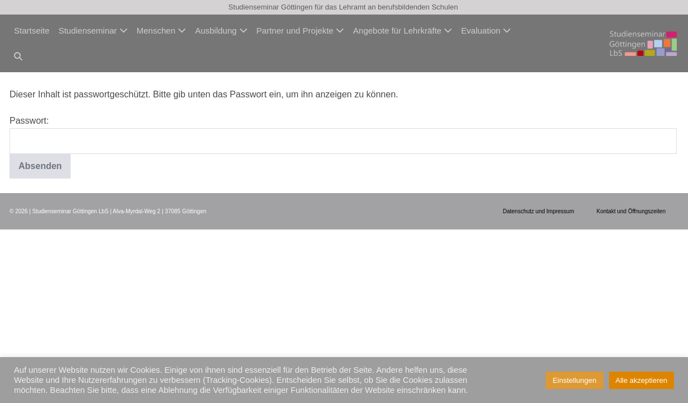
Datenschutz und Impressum (538, 211)
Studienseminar (92, 30)
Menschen (161, 30)
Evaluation (486, 30)
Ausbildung (221, 30)
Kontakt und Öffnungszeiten (631, 211)
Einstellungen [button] (574, 380)
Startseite (31, 30)
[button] (18, 56)
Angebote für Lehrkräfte (402, 30)
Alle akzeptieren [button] (642, 380)
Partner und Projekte (301, 30)
